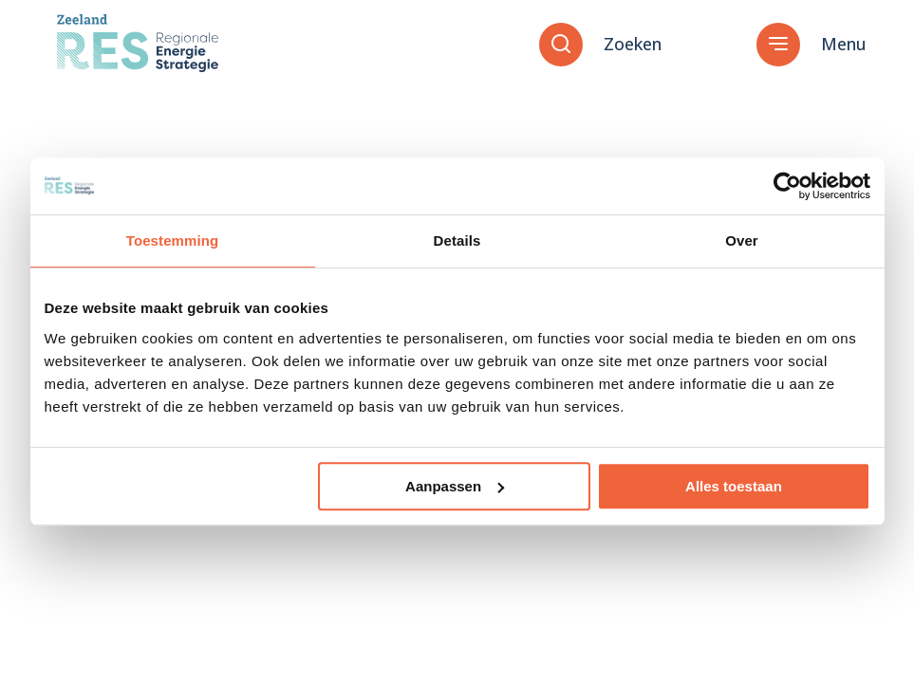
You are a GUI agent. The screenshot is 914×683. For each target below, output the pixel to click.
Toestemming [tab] (172, 240)
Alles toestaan (733, 486)
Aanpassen (454, 486)
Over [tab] (741, 240)
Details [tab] (457, 240)
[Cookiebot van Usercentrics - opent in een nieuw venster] (787, 186)
